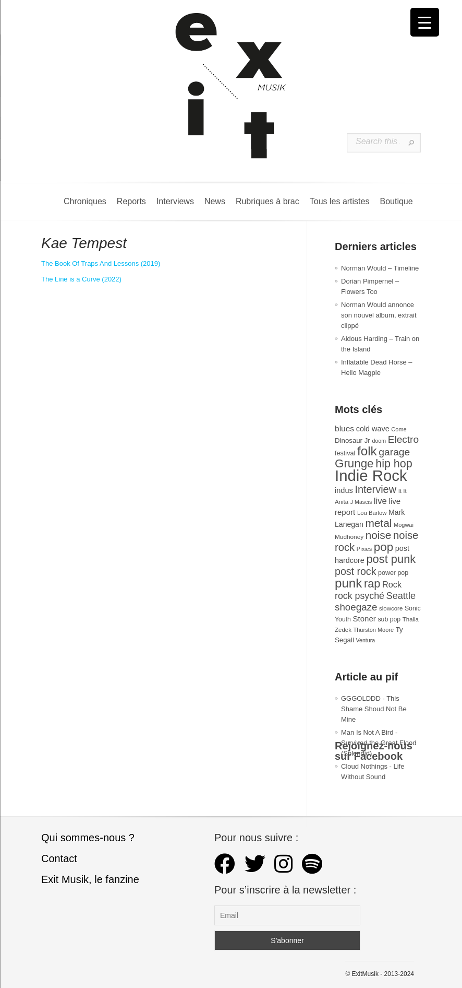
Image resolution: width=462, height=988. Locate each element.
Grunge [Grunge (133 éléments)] (354, 463)
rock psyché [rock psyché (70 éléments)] (359, 596)
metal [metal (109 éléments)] (378, 523)
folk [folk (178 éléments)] (367, 451)
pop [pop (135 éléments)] (383, 547)
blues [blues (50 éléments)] (344, 428)
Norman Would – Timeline (380, 268)
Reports (131, 201)
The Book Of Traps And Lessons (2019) (100, 263)
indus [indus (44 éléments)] (344, 490)
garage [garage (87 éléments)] (394, 451)
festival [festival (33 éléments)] (345, 453)
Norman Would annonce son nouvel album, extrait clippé (379, 315)
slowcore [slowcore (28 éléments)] (391, 608)
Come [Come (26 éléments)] (398, 429)
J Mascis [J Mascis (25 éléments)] (361, 502)
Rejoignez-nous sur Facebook (373, 751)
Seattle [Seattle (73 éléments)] (401, 596)
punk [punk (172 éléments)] (348, 583)
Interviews (175, 201)
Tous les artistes (340, 201)
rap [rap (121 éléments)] (372, 583)
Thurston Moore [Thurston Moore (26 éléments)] (374, 630)
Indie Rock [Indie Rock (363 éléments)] (371, 475)
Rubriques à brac (267, 201)
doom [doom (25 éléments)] (379, 441)
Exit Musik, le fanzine (90, 879)
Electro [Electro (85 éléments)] (403, 439)
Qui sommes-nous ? (88, 837)
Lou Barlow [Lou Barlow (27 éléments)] (372, 513)
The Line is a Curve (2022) (81, 279)
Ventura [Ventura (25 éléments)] (365, 640)
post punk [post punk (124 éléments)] (391, 559)
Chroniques (85, 201)
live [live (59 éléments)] (380, 501)
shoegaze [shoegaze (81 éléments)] (356, 607)
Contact (59, 858)
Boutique (396, 201)
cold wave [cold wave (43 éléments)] (373, 429)
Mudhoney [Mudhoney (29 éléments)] (349, 536)
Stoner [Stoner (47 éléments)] (364, 618)
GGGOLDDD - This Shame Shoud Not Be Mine (374, 709)
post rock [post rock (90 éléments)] (355, 571)
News (214, 201)
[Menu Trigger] (424, 22)
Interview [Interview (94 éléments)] (375, 489)
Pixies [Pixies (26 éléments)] (364, 549)
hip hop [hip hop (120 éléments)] (393, 463)
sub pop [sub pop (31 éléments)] (389, 619)
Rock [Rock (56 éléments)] (392, 584)
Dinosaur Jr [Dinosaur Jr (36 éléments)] (352, 440)
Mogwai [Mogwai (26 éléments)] (404, 525)
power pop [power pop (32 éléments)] (393, 573)
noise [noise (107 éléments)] (379, 535)
